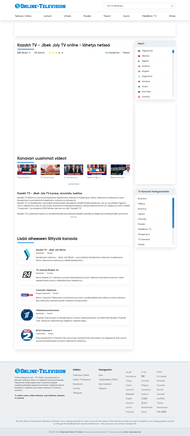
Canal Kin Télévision (46, 290)
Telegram (77, 393)
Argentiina (145, 76)
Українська (162, 407)
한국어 (144, 403)
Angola (143, 71)
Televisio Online (23, 16)
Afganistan (145, 51)
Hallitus (141, 204)
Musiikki (87, 16)
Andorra (144, 66)
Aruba (143, 87)
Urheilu (67, 16)
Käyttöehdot (105, 384)
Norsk (144, 412)
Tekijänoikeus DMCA (108, 380)
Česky (129, 381)
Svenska (161, 394)
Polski (159, 372)
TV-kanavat (144, 239)
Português (162, 376)
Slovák (160, 390)
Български (131, 376)
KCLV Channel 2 (44, 331)
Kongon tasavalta (43, 293)
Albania (143, 56)
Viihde (172, 16)
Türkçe (160, 403)
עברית (144, 372)
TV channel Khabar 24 (47, 270)
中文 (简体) (161, 412)
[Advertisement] (95, 30)
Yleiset (107, 16)
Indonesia (146, 390)
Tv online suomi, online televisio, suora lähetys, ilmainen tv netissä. (40, 397)
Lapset (141, 214)
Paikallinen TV (149, 16)
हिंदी (143, 376)
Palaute (102, 389)
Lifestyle (142, 219)
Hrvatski (145, 381)
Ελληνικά (130, 394)
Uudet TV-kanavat (82, 380)
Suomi (126, 16)
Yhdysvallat (40, 334)
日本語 (144, 399)
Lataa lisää (73, 184)
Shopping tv (144, 234)
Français (130, 412)
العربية (128, 372)
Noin (101, 375)
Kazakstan (114, 53)
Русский (161, 385)
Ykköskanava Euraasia (47, 310)
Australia (144, 92)
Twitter (76, 389)
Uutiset (48, 16)
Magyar (145, 385)
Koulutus (142, 209)
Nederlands (146, 407)
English (129, 399)
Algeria (143, 61)
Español (129, 403)
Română (161, 381)
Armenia (144, 81)
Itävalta (144, 97)
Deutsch (130, 390)
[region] (155, 73)
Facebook (78, 384)
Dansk (129, 385)
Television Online (81, 375)
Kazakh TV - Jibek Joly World (51, 250)
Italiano (145, 394)
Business (142, 199)
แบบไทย (160, 399)
